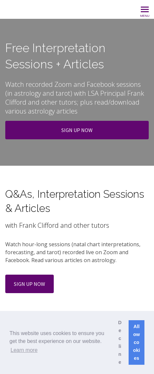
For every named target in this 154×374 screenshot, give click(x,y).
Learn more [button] (24, 350)
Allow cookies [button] (136, 342)
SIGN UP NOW (77, 130)
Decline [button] (119, 342)
